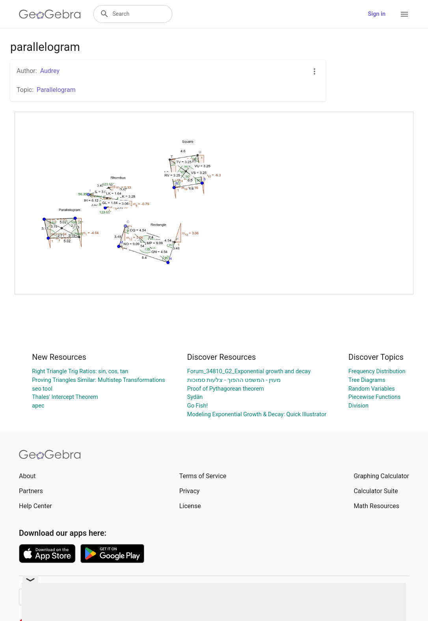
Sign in (376, 14)
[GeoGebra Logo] (50, 14)
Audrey (50, 71)
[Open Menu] (404, 14)
